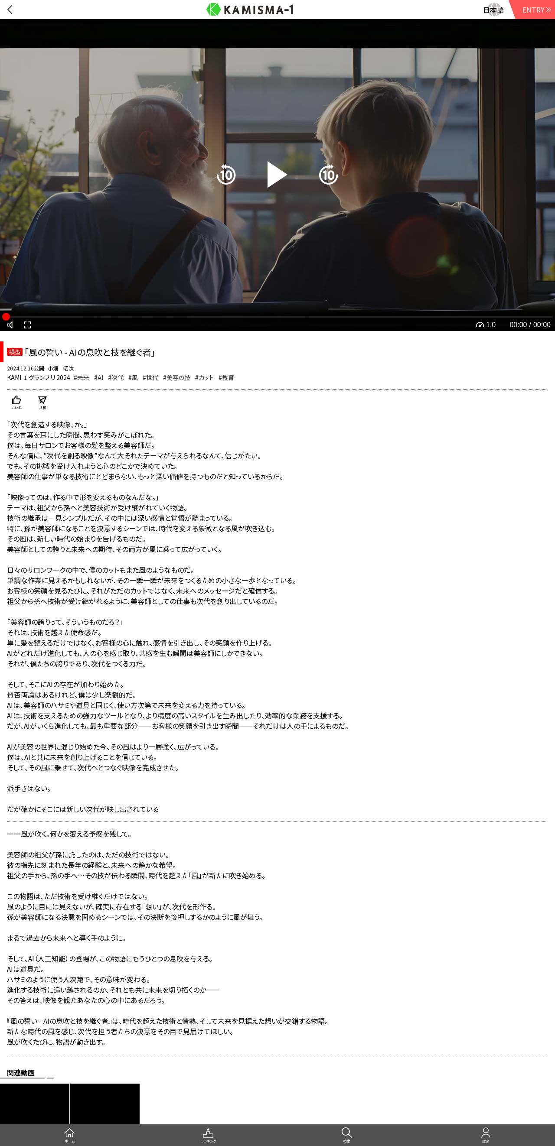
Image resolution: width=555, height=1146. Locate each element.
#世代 (150, 377)
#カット (204, 377)
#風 (133, 377)
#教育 (226, 377)
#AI (98, 377)
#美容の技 (176, 377)
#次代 (116, 377)
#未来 (81, 377)
